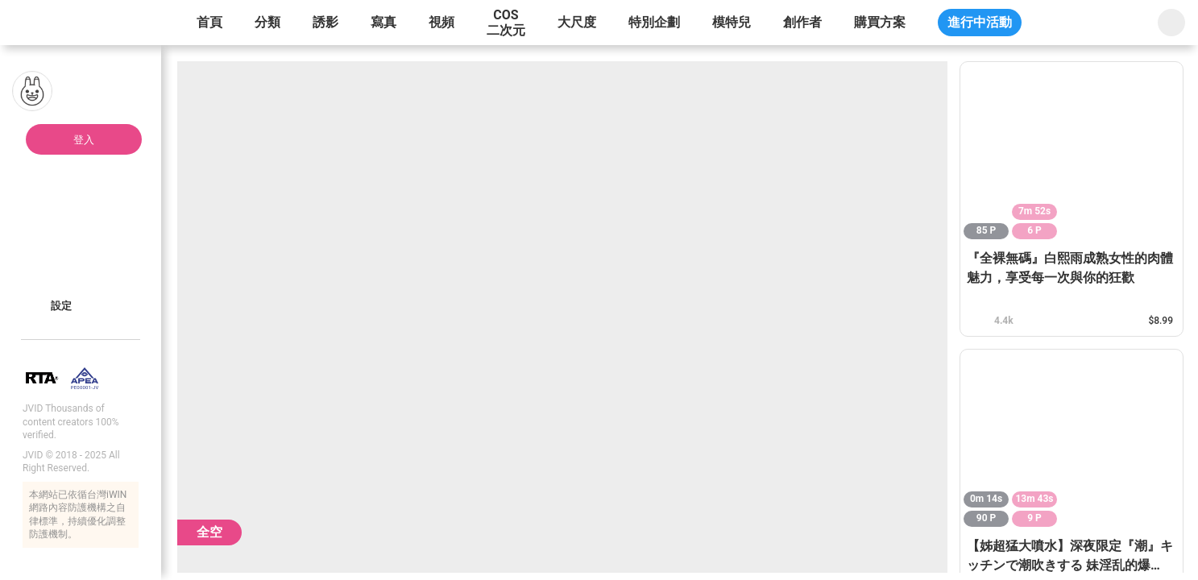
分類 (267, 22)
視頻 (441, 22)
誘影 (325, 22)
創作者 (802, 22)
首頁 (209, 22)
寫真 (383, 22)
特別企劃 (654, 22)
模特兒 (731, 22)
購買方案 (880, 22)
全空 (209, 532)
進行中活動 (979, 22)
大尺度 (577, 22)
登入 (83, 140)
